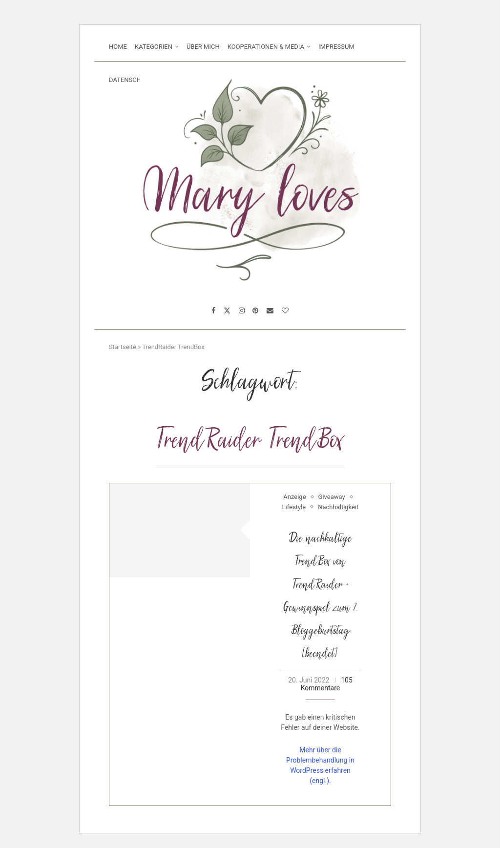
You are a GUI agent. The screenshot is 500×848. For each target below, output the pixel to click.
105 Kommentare (327, 684)
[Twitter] (227, 310)
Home (118, 46)
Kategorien (153, 46)
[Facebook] (213, 310)
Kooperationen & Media (266, 46)
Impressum (336, 46)
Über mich (203, 46)
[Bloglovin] (285, 310)
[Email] (270, 310)
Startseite (122, 347)
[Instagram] (242, 310)
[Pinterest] (255, 310)
